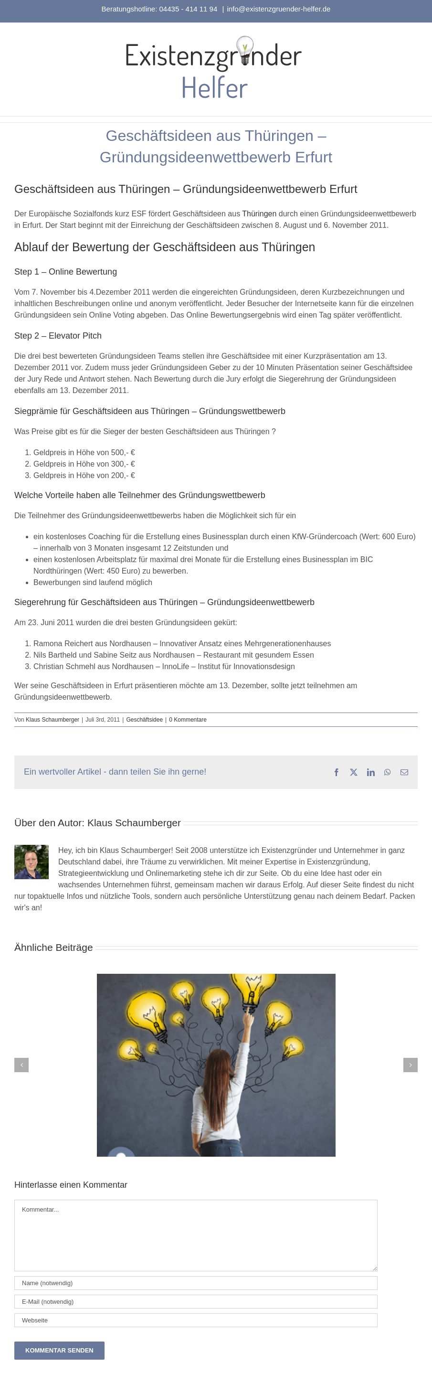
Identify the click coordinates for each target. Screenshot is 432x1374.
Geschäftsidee (144, 719)
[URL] (196, 1320)
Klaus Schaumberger (52, 719)
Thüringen (259, 214)
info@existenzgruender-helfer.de (278, 9)
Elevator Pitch (75, 336)
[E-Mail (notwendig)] (196, 1302)
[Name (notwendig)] (196, 1283)
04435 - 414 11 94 (189, 9)
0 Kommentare (188, 719)
